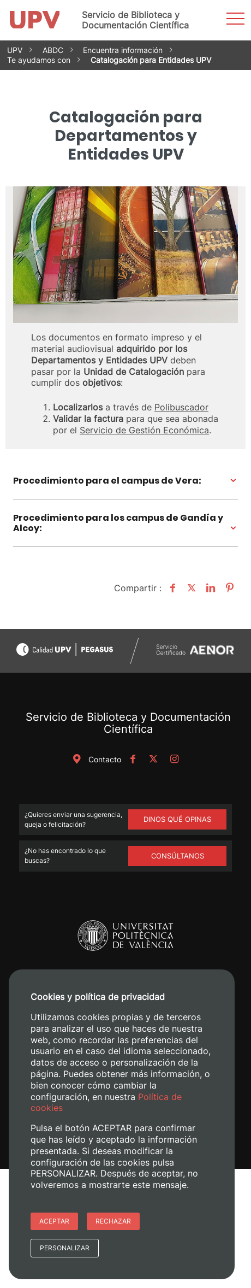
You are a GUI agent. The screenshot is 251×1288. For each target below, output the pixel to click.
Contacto (95, 759)
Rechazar (113, 1221)
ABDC (53, 50)
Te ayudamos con (38, 59)
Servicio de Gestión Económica (144, 430)
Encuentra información (123, 50)
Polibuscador (181, 407)
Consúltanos (177, 855)
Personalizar (64, 1248)
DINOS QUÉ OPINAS (177, 819)
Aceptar (54, 1221)
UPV (14, 50)
